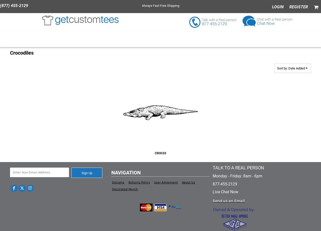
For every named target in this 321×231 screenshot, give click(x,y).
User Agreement (166, 182)
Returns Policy (139, 182)
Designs (118, 182)
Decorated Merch (125, 189)
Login (278, 7)
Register (298, 7)
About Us (188, 182)
